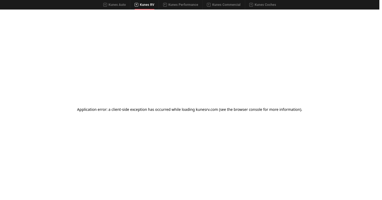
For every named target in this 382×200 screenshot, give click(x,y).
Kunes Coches (262, 5)
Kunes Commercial (224, 5)
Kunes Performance (180, 5)
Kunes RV (144, 5)
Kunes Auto (114, 5)
